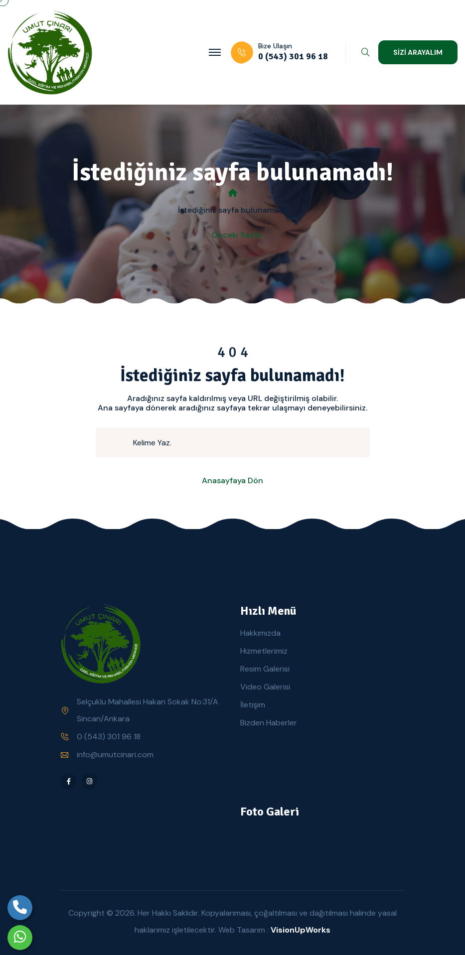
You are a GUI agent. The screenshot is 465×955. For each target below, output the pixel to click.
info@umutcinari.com (115, 754)
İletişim (252, 704)
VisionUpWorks (300, 930)
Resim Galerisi (265, 669)
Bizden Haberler (268, 722)
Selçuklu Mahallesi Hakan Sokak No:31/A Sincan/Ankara (147, 710)
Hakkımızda (260, 633)
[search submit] (119, 442)
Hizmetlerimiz (264, 651)
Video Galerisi (265, 687)
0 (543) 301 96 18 (109, 736)
